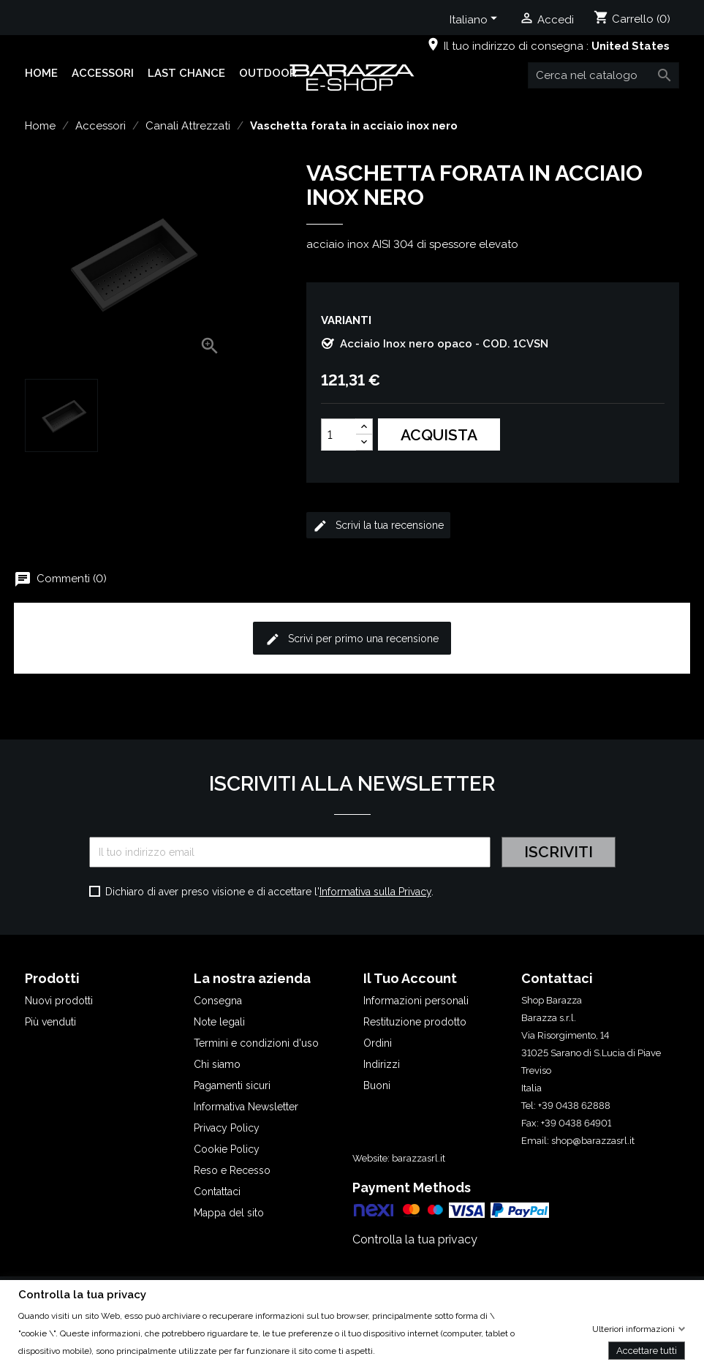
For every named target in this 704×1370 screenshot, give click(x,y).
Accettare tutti (646, 1349)
